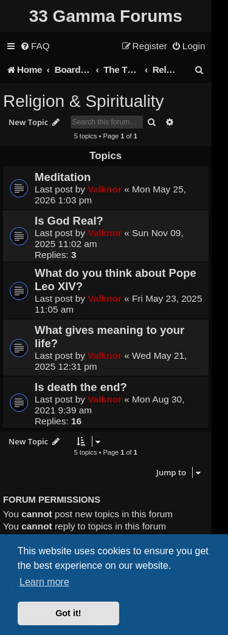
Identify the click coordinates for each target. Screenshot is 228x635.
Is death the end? (81, 387)
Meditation (63, 177)
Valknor (105, 189)
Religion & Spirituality (83, 101)
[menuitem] (35, 46)
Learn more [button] (44, 582)
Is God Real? (69, 220)
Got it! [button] (68, 613)
